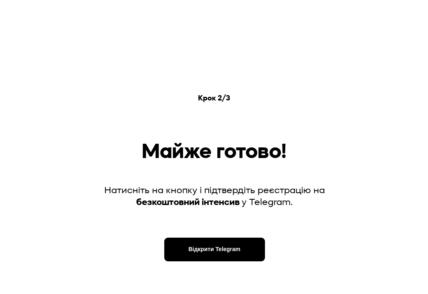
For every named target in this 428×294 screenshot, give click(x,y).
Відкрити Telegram (214, 249)
